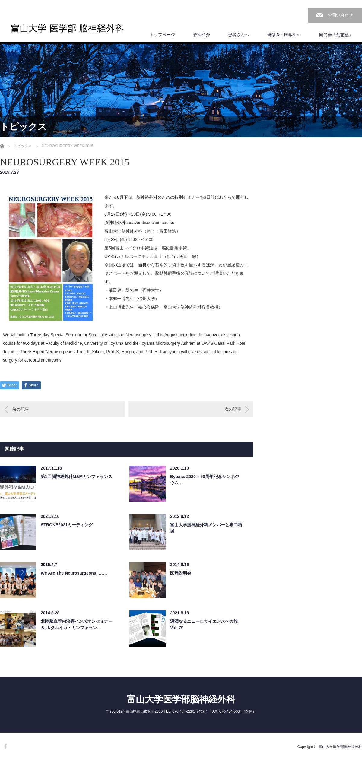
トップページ (162, 34)
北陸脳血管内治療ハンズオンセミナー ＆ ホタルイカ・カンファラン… (77, 624)
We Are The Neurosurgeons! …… (74, 573)
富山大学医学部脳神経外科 (181, 699)
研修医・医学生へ (284, 34)
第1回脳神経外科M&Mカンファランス (76, 476)
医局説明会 (180, 573)
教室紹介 (201, 34)
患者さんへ (238, 34)
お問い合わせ (340, 15)
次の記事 (232, 409)
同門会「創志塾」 (336, 34)
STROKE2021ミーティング (67, 524)
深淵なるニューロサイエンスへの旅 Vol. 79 (204, 624)
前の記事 (20, 409)
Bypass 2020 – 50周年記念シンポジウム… (204, 479)
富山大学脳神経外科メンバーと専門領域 (206, 528)
